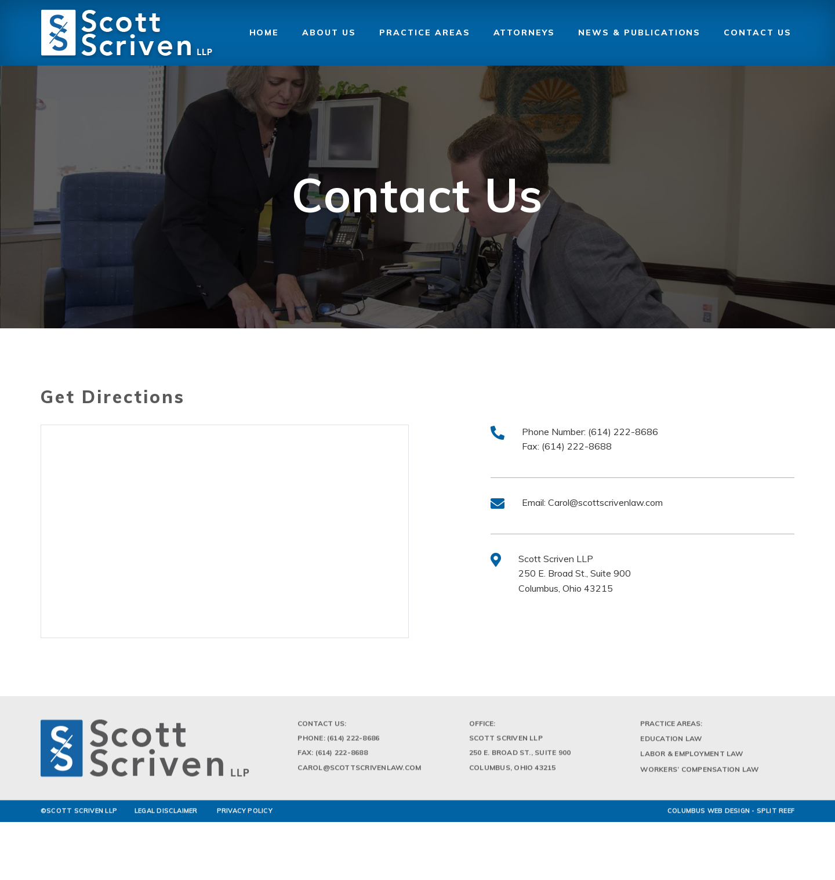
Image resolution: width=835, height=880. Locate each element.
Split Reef (775, 814)
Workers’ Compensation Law (699, 773)
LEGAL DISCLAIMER (166, 814)
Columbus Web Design (708, 814)
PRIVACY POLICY (245, 814)
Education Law (671, 742)
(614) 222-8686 (623, 431)
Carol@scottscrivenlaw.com (605, 502)
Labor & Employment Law (691, 758)
